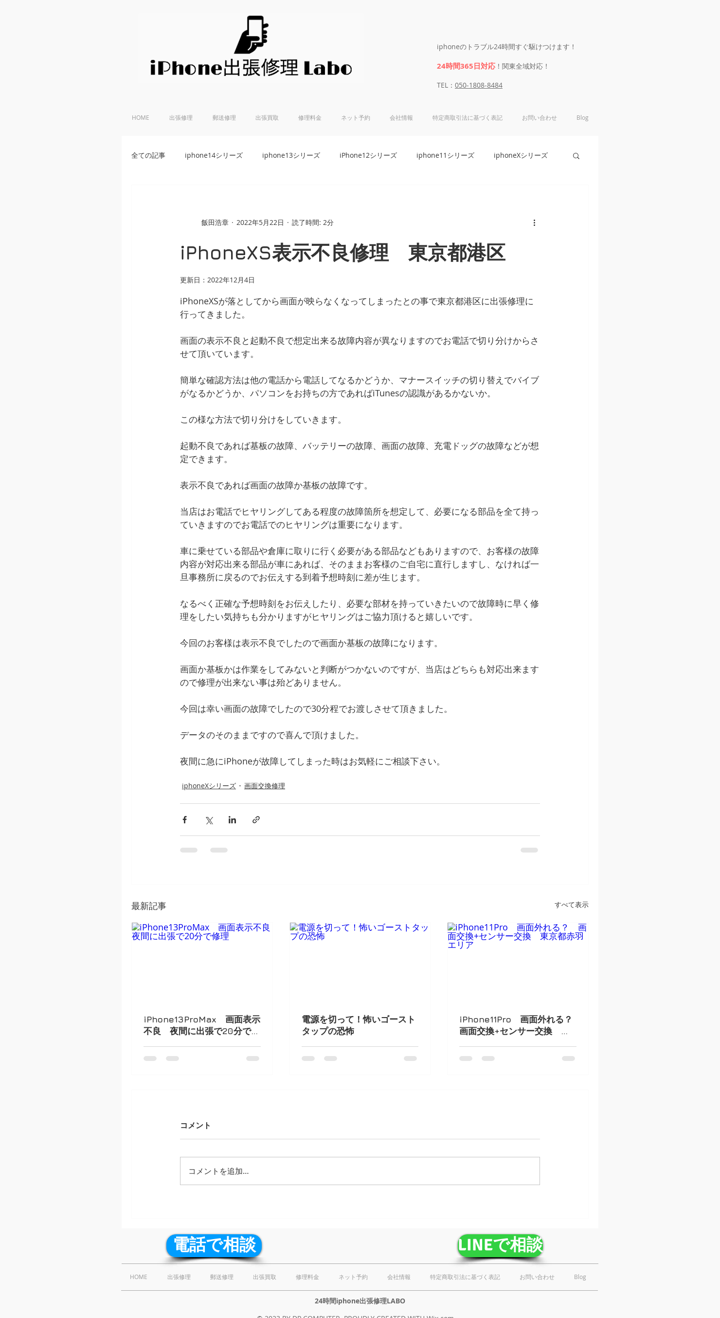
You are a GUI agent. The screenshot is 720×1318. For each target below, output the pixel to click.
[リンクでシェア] (256, 819)
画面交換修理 (264, 785)
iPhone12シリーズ (368, 155)
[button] (576, 155)
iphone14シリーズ (214, 155)
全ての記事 (148, 155)
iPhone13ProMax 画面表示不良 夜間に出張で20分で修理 (202, 1025)
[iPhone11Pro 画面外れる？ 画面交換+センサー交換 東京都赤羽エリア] (518, 962)
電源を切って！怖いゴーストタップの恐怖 (358, 1025)
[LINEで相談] (500, 1245)
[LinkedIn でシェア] (232, 819)
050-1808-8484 (479, 85)
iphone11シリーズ (445, 155)
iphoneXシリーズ (521, 155)
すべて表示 (572, 904)
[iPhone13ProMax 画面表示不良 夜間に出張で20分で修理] (202, 962)
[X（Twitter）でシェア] (208, 819)
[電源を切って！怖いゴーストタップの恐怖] (360, 962)
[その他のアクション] (534, 222)
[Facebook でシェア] (184, 819)
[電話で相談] (214, 1245)
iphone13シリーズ (291, 155)
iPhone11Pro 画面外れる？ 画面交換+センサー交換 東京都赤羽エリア (517, 1025)
